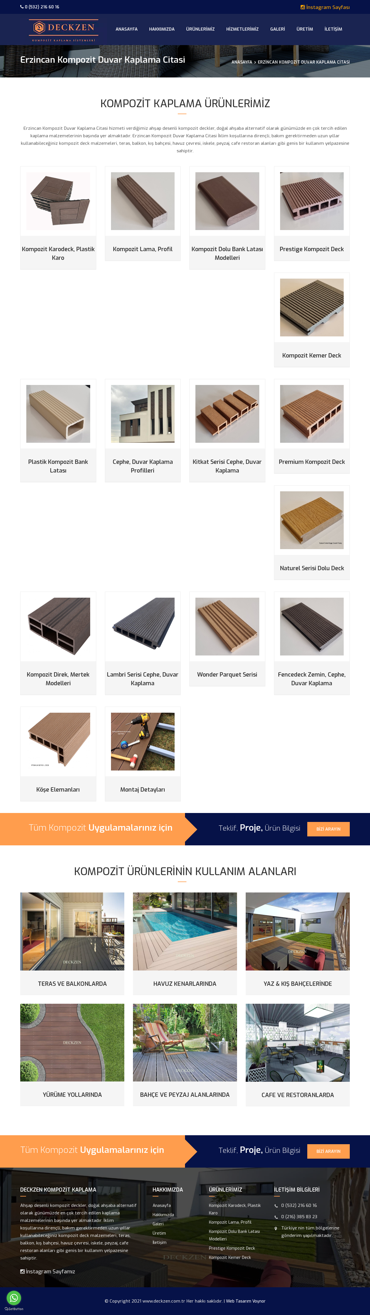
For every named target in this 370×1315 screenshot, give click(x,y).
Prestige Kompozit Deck (312, 249)
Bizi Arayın (329, 829)
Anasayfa (127, 29)
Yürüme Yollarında (72, 1095)
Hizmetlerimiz (242, 29)
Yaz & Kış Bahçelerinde (298, 984)
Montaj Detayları (142, 790)
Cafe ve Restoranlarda (298, 1095)
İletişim (333, 29)
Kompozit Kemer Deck (311, 356)
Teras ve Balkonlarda (72, 984)
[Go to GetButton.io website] (14, 1309)
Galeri (277, 29)
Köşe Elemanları (58, 790)
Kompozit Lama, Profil (143, 249)
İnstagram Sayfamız (47, 1271)
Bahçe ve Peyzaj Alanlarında (185, 1095)
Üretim (305, 29)
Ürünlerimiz (200, 29)
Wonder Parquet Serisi (227, 675)
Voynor (259, 1301)
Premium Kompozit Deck (312, 462)
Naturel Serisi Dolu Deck (312, 568)
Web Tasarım (238, 1301)
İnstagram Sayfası (325, 7)
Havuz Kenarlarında (185, 984)
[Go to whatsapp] (14, 1298)
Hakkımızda (162, 29)
